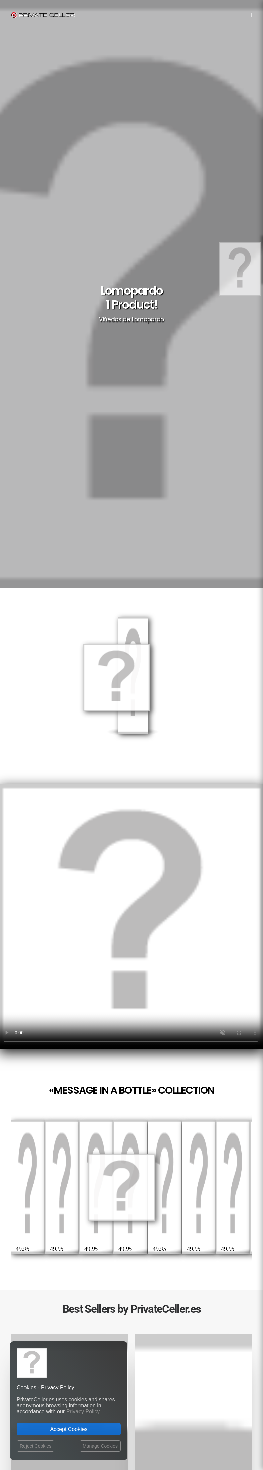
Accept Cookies (68, 1429)
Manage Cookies (100, 1446)
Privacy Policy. (83, 1411)
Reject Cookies (35, 1446)
